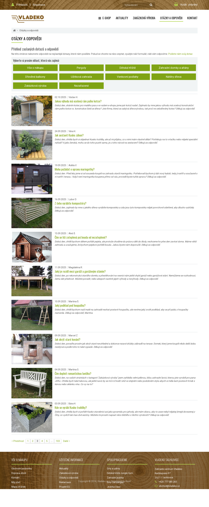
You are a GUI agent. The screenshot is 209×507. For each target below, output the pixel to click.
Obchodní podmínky (21, 468)
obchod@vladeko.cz (169, 486)
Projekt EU (64, 487)
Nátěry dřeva (173, 76)
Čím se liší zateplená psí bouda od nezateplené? (81, 237)
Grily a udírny (113, 468)
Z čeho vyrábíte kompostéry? (70, 203)
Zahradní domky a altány (174, 67)
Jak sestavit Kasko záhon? (69, 135)
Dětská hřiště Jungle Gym (120, 473)
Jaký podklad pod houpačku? (70, 305)
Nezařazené (81, 85)
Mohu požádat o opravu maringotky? (75, 169)
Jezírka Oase (114, 487)
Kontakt (192, 18)
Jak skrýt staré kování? (67, 339)
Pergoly (81, 67)
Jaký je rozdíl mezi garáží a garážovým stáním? (80, 271)
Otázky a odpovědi (171, 18)
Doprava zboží (18, 473)
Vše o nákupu (35, 67)
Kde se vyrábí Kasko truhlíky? (71, 407)
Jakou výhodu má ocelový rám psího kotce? (78, 101)
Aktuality (122, 18)
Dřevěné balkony (35, 76)
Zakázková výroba (35, 85)
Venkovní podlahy (127, 76)
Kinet (128, 499)
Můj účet (15, 482)
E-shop (107, 18)
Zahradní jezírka (115, 477)
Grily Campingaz (115, 482)
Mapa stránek (18, 487)
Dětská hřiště (128, 67)
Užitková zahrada (81, 76)
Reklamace (65, 482)
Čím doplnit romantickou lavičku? (73, 373)
